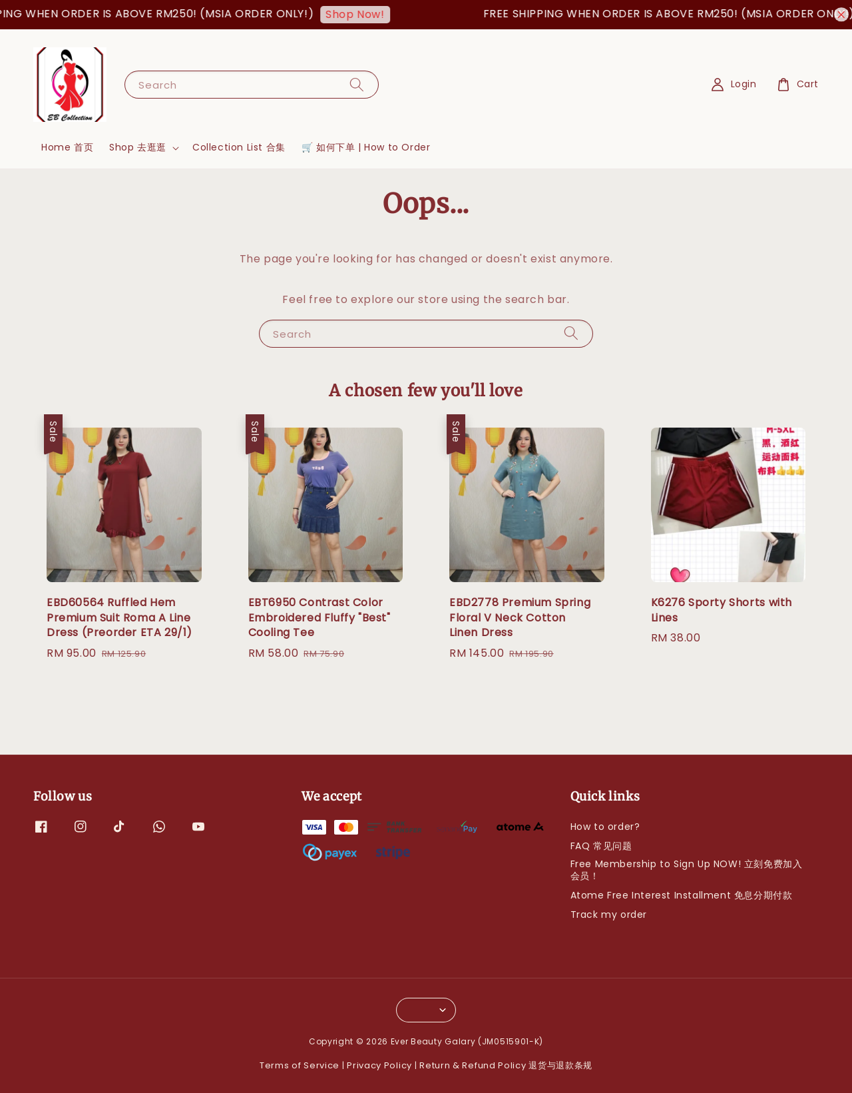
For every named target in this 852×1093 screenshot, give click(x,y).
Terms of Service (299, 1065)
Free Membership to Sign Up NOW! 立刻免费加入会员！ (686, 870)
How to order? (605, 827)
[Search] (356, 84)
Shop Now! (360, 14)
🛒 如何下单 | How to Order (366, 147)
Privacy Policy (379, 1065)
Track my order (608, 914)
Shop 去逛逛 (137, 147)
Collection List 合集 (239, 147)
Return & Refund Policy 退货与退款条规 (505, 1065)
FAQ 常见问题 (601, 846)
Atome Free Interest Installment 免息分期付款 (681, 895)
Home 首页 (67, 147)
